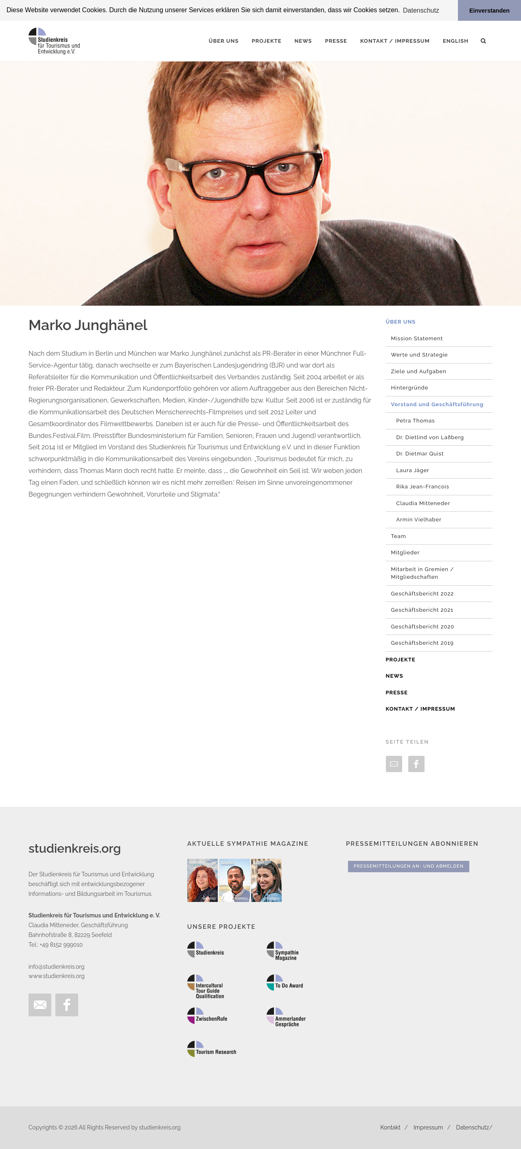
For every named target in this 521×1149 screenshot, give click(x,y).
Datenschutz (472, 1127)
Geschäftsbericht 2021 (422, 610)
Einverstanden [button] (489, 10)
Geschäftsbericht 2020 (423, 627)
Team (398, 536)
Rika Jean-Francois (422, 487)
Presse (397, 692)
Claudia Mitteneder (423, 503)
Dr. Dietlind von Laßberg (430, 437)
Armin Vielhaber (419, 520)
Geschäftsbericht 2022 (422, 594)
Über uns (401, 322)
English (455, 41)
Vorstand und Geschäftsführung (437, 404)
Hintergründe (410, 388)
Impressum (428, 1127)
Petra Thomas (415, 421)
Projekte (401, 660)
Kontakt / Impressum (420, 709)
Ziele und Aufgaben (419, 371)
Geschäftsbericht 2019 (422, 643)
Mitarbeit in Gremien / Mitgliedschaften (422, 573)
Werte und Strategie (419, 355)
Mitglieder (405, 552)
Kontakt (390, 1127)
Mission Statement (417, 338)
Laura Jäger (412, 470)
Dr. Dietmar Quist (420, 454)
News (394, 676)
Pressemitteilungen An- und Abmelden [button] (409, 866)
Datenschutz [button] (421, 10)
